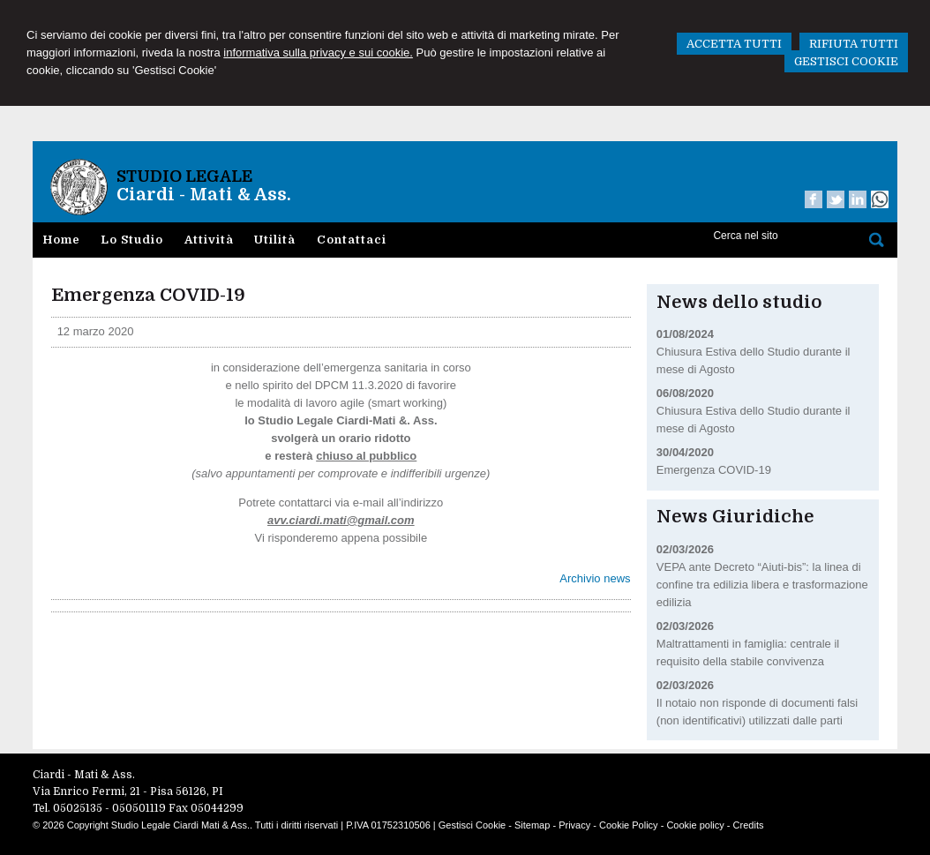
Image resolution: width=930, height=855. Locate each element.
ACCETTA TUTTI (734, 43)
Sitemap (532, 825)
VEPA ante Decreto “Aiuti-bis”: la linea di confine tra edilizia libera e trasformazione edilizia (762, 584)
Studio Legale (184, 176)
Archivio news (594, 578)
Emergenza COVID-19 (713, 469)
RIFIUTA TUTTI (853, 43)
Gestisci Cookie (472, 825)
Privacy (574, 825)
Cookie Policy (628, 825)
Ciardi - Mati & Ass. (203, 194)
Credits (748, 825)
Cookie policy (695, 825)
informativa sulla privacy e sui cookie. (318, 52)
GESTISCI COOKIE (846, 61)
